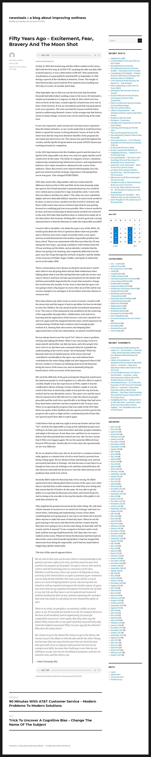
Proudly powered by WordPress (58, 746)
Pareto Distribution (118, 316)
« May (115, 246)
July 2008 (114, 610)
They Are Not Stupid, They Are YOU (124, 133)
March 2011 (115, 553)
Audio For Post (14, 67)
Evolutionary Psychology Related (123, 289)
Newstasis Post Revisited (120, 313)
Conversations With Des (120, 281)
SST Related (115, 326)
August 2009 (115, 586)
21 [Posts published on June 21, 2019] (130, 238)
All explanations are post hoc (122, 66)
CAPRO (113, 271)
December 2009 (117, 583)
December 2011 (116, 531)
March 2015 (115, 469)
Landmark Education (119, 301)
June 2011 (114, 546)
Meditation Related (118, 311)
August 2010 (115, 571)
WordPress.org (116, 680)
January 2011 (115, 558)
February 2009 (116, 598)
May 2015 (114, 464)
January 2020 (116, 439)
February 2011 (116, 556)
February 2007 (116, 653)
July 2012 (114, 514)
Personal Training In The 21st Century (125, 318)
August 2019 (115, 449)
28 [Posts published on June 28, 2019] (130, 242)
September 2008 (117, 605)
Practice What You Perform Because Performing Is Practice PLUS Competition (124, 98)
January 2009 (116, 601)
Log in (113, 672)
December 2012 (117, 501)
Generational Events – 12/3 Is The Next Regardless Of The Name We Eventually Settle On (126, 142)
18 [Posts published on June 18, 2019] (116, 238)
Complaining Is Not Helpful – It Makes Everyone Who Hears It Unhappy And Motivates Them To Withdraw (126, 75)
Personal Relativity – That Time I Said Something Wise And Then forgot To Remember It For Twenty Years (125, 160)
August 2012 (115, 511)
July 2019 (114, 452)
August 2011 (115, 541)
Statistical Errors (117, 328)
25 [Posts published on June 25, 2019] (116, 242)
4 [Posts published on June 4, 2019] (115, 229)
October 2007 (116, 633)
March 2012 (115, 524)
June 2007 (114, 643)
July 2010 (114, 573)
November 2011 (116, 534)
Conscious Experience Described (123, 279)
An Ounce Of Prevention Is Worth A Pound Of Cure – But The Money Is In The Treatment (125, 172)
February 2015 (116, 472)
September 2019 (117, 447)
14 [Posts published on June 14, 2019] (130, 233)
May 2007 (114, 645)
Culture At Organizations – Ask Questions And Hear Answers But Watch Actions (126, 113)
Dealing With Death (118, 284)
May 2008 (114, 615)
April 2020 (115, 432)
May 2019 (114, 457)
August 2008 (115, 608)
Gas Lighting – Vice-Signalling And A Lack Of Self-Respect (125, 407)
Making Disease (117, 306)
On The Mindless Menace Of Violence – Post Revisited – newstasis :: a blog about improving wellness (126, 375)
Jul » (135, 246)
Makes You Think (117, 304)
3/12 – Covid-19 (116, 264)
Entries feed (115, 675)
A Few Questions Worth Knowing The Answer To (126, 355)
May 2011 (114, 548)
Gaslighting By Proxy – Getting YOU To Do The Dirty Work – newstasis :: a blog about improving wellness (126, 402)
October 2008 (116, 603)
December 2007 (117, 628)
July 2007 (114, 640)
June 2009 (115, 591)
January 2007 (116, 655)
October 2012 (116, 506)
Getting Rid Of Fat (118, 291)
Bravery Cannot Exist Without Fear (124, 150)
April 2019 (114, 459)
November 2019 (116, 444)
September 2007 (117, 635)
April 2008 (115, 618)
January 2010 (116, 581)
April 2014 (114, 484)
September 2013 (117, 494)
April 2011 (114, 551)
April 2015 (114, 467)
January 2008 (116, 625)
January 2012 (116, 529)
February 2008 (116, 623)
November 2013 (117, 489)
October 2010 (116, 566)
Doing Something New (119, 286)
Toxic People (116, 331)
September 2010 (117, 568)
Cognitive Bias (116, 274)
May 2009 (114, 593)
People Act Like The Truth (121, 118)
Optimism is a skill (118, 58)
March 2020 (115, 434)
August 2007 (115, 638)
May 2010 (114, 576)
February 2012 (116, 526)
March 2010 (115, 578)
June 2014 (114, 479)
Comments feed (117, 677)
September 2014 (117, 474)
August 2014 (115, 476)
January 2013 (116, 499)
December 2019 (117, 442)
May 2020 (114, 429)
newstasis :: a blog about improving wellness (47, 18)
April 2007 (115, 648)
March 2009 (115, 596)
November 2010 (117, 563)
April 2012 (114, 521)
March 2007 (115, 650)
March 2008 (115, 620)
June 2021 (114, 427)
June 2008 (115, 613)
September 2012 (117, 509)
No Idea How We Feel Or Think (122, 148)
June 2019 (114, 454)
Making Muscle (117, 309)
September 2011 (117, 539)
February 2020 (116, 437)
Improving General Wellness (122, 299)
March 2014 (115, 486)
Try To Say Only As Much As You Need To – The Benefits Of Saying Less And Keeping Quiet (125, 189)
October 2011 (115, 536)
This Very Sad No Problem (121, 108)
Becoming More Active (119, 269)
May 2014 (114, 481)
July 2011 (114, 543)
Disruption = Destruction (120, 120)
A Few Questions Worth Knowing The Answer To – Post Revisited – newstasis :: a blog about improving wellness (126, 350)
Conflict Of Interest (118, 276)
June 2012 (114, 516)
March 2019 (115, 462)
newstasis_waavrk (16, 60)
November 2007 (117, 630)
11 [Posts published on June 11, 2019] (116, 233)
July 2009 (114, 588)
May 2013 (114, 496)
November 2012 (117, 504)
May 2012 (114, 519)
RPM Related (116, 323)
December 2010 (117, 561)
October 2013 (116, 491)
